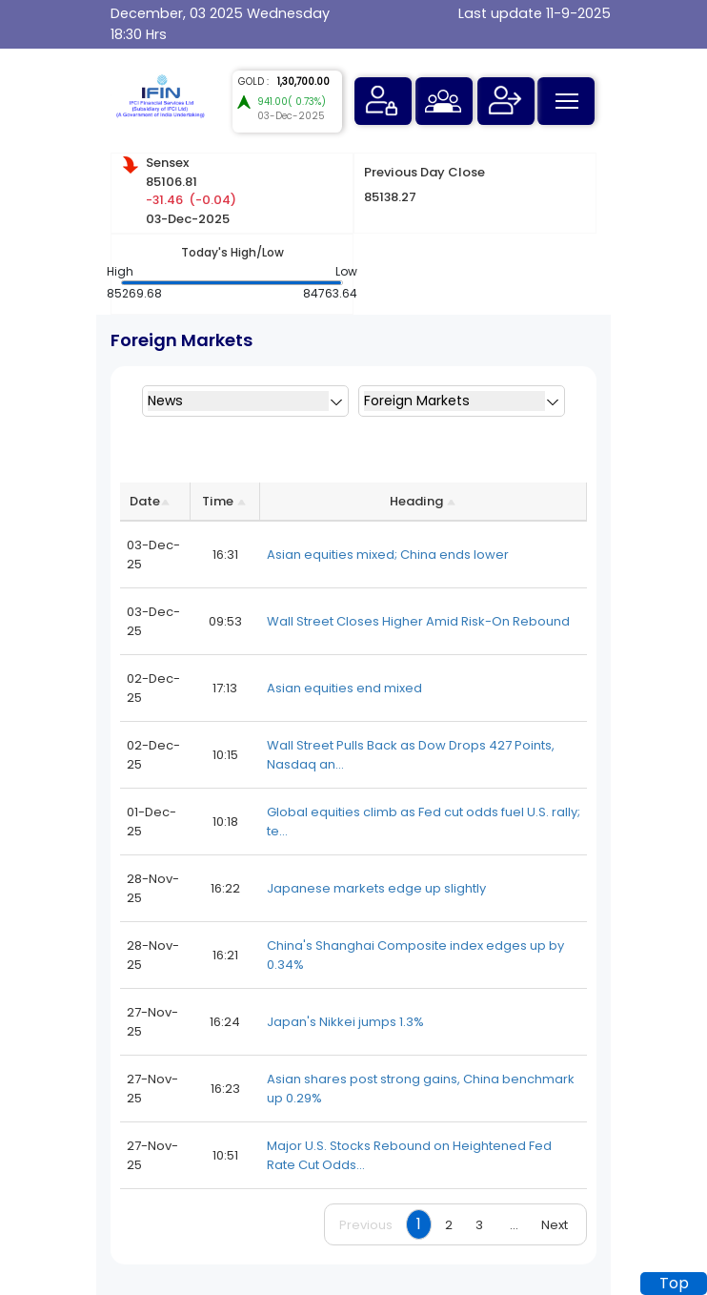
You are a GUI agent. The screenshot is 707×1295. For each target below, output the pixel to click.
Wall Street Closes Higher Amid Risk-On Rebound (418, 621)
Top (674, 1283)
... (514, 1225)
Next (554, 1225)
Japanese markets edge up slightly (376, 888)
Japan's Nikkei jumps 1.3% (345, 1022)
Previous (366, 1225)
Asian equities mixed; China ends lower (388, 554)
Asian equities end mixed (344, 688)
